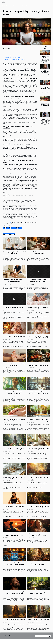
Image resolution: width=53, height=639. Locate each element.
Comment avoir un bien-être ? (45, 57)
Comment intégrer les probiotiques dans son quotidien (14, 55)
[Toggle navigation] (3, 2)
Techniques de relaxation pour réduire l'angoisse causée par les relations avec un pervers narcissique (14, 535)
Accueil (3, 5)
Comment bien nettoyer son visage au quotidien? (45, 71)
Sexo (3, 635)
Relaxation (8, 5)
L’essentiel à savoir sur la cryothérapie (45, 118)
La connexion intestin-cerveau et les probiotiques (13, 50)
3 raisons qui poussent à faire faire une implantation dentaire (45, 87)
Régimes (6, 635)
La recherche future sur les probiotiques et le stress (14, 57)
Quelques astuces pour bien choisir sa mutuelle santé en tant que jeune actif (45, 103)
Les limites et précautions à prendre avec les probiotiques (15, 59)
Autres (16, 635)
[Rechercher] (41, 636)
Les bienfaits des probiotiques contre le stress (13, 53)
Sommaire (7, 48)
